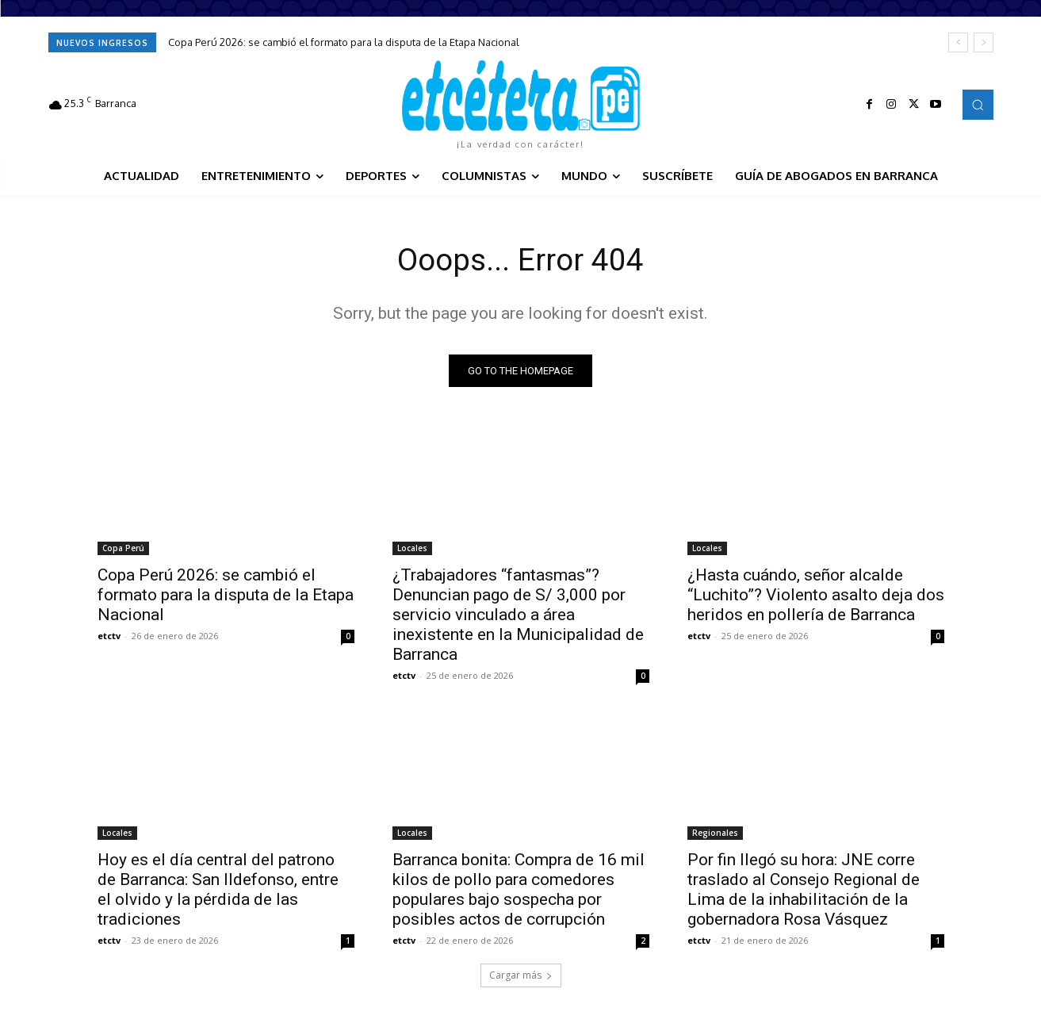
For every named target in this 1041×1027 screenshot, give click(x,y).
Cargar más (521, 976)
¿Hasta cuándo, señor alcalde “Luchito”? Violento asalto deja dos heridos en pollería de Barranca (815, 596)
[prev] (958, 42)
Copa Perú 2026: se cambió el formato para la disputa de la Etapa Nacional (343, 42)
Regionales (715, 834)
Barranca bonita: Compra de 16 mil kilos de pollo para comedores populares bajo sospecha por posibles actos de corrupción (518, 891)
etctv (109, 637)
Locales (412, 549)
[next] (983, 42)
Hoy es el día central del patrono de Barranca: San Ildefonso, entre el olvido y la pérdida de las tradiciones (218, 891)
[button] (978, 105)
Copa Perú (123, 549)
